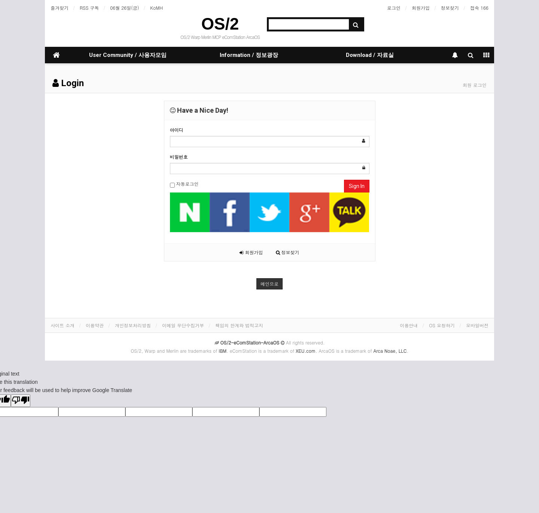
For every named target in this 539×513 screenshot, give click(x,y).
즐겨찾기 (59, 7)
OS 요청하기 (442, 325)
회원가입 (421, 7)
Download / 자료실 (370, 55)
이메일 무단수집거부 (183, 325)
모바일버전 (477, 325)
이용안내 (409, 325)
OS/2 (220, 24)
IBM (222, 350)
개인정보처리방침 (133, 325)
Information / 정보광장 (249, 55)
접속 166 (479, 7)
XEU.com (306, 350)
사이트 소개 (62, 325)
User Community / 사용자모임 (128, 55)
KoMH (156, 7)
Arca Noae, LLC (389, 350)
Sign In (357, 186)
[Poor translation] (20, 400)
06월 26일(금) (124, 7)
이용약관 (95, 325)
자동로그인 (184, 184)
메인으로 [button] (269, 283)
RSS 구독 (89, 7)
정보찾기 (450, 7)
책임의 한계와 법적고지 (239, 325)
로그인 (394, 7)
